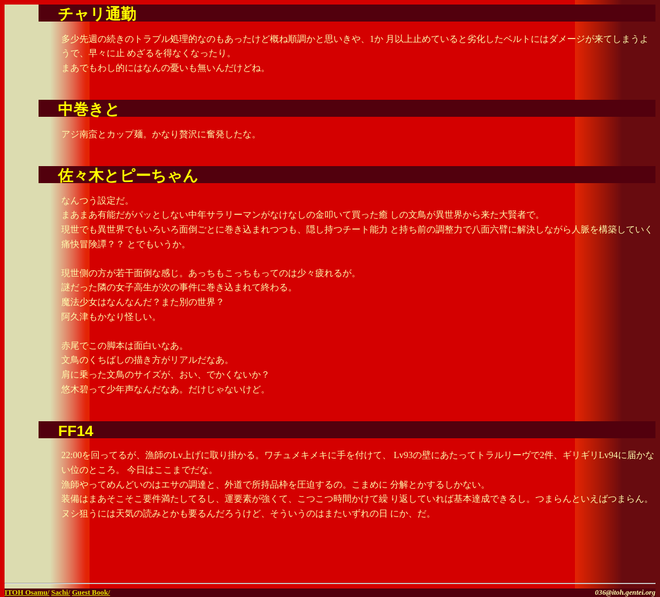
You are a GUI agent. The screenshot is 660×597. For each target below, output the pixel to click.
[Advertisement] (522, 561)
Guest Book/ (91, 592)
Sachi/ (60, 592)
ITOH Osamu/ (27, 592)
